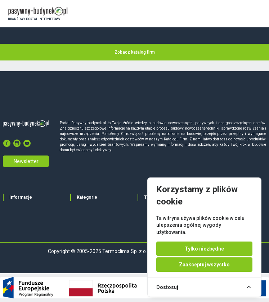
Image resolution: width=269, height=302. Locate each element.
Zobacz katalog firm (135, 52)
